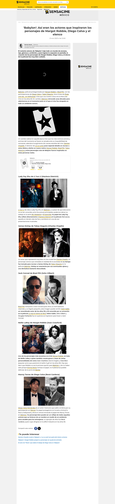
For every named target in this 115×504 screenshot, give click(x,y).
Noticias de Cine (37, 28)
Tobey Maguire (47, 101)
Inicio (19, 28)
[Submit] (67, 2)
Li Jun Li (21, 216)
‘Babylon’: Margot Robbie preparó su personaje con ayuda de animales (40, 446)
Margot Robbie (50, 98)
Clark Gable (65, 315)
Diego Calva (36, 101)
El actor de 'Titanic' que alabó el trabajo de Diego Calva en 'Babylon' (39, 449)
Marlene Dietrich (45, 223)
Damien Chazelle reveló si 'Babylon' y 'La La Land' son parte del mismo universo (42, 443)
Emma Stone (32, 374)
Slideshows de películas (47, 28)
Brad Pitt (60, 98)
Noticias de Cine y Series (27, 28)
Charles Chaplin (62, 266)
